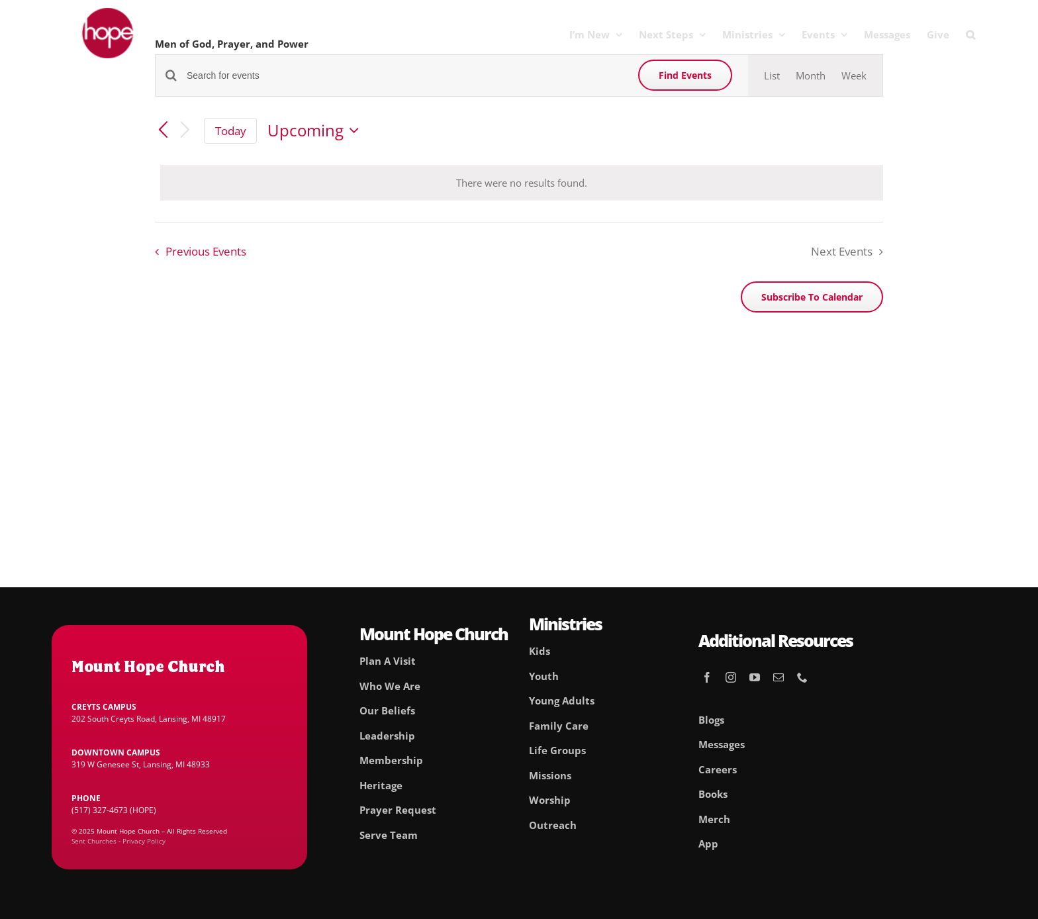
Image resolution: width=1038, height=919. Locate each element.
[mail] (778, 677)
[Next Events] (185, 130)
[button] (970, 34)
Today (230, 130)
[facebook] (707, 677)
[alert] (521, 183)
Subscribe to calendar (812, 297)
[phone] (802, 677)
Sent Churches (94, 841)
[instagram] (731, 677)
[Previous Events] (163, 131)
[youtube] (754, 677)
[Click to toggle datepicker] (316, 130)
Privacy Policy (143, 841)
